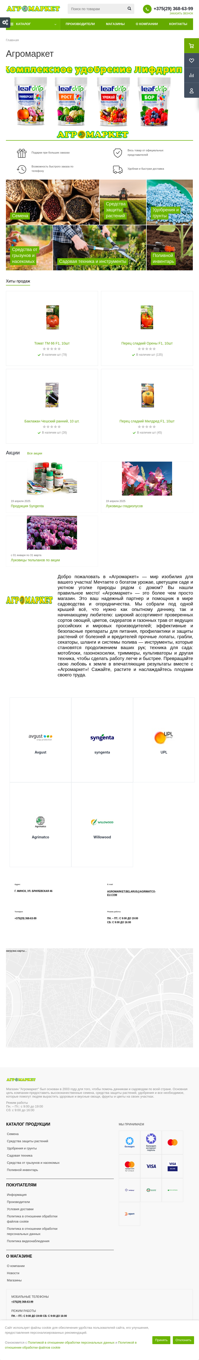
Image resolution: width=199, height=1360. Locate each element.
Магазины (115, 24)
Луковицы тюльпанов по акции (35, 560)
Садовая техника (19, 1155)
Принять (161, 1340)
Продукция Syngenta (27, 506)
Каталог (23, 24)
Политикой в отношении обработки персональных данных (71, 1342)
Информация (17, 1195)
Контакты (178, 24)
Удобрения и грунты (22, 1148)
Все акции (34, 453)
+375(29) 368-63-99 (173, 8)
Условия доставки (20, 1209)
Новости (13, 1273)
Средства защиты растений (27, 1141)
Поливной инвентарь (22, 1170)
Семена (13, 1134)
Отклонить (183, 1340)
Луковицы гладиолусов (124, 506)
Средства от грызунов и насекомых (33, 1163)
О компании (147, 24)
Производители (80, 24)
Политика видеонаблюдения (28, 1241)
